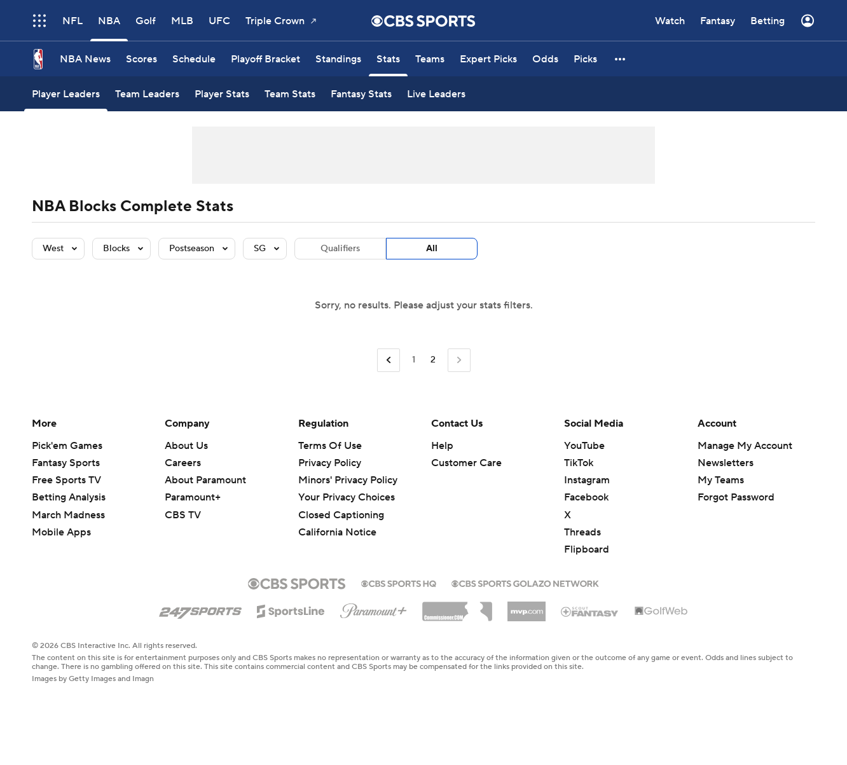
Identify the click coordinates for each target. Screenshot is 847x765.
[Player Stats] (222, 93)
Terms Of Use (330, 445)
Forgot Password (736, 497)
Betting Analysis (69, 497)
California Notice (337, 532)
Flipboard (586, 549)
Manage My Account (745, 445)
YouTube (584, 445)
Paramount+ (193, 497)
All (431, 248)
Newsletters (726, 463)
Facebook (586, 497)
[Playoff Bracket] (265, 58)
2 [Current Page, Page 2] (433, 360)
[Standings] (338, 58)
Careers (183, 463)
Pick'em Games (67, 445)
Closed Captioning (341, 515)
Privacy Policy (329, 463)
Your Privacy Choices (346, 497)
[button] (621, 58)
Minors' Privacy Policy (347, 480)
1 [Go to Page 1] (413, 360)
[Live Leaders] (436, 93)
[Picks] (585, 58)
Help (442, 445)
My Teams (721, 480)
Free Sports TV (66, 480)
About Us (186, 445)
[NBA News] (85, 58)
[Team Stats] (290, 93)
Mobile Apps (61, 532)
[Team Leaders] (147, 93)
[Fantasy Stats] (361, 93)
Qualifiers (340, 248)
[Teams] (430, 58)
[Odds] (545, 58)
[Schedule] (194, 58)
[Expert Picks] (488, 58)
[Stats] (388, 58)
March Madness (68, 515)
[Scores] (141, 58)
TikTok (578, 463)
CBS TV (183, 515)
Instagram (587, 480)
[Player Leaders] (65, 93)
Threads (582, 532)
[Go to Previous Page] (388, 360)
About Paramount (205, 480)
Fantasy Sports (66, 463)
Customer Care (466, 463)
